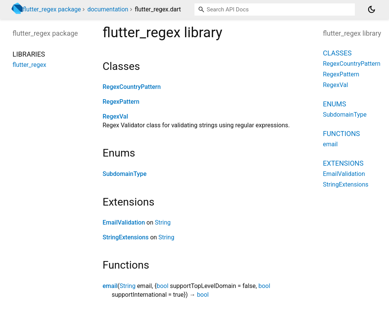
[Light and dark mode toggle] (371, 9)
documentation (107, 9)
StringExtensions (126, 237)
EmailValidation (124, 222)
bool (162, 286)
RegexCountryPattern (132, 86)
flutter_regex (29, 64)
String (163, 222)
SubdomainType (125, 173)
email (110, 286)
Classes (337, 53)
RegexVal (115, 116)
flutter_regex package (52, 9)
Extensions (343, 163)
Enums (334, 104)
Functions (341, 134)
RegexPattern (121, 101)
